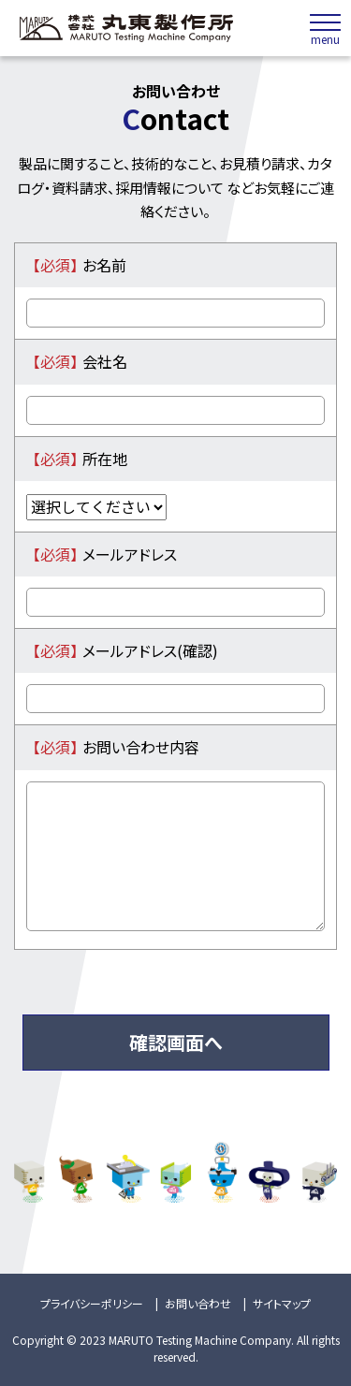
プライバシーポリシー (91, 1303)
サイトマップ (282, 1303)
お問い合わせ (198, 1303)
